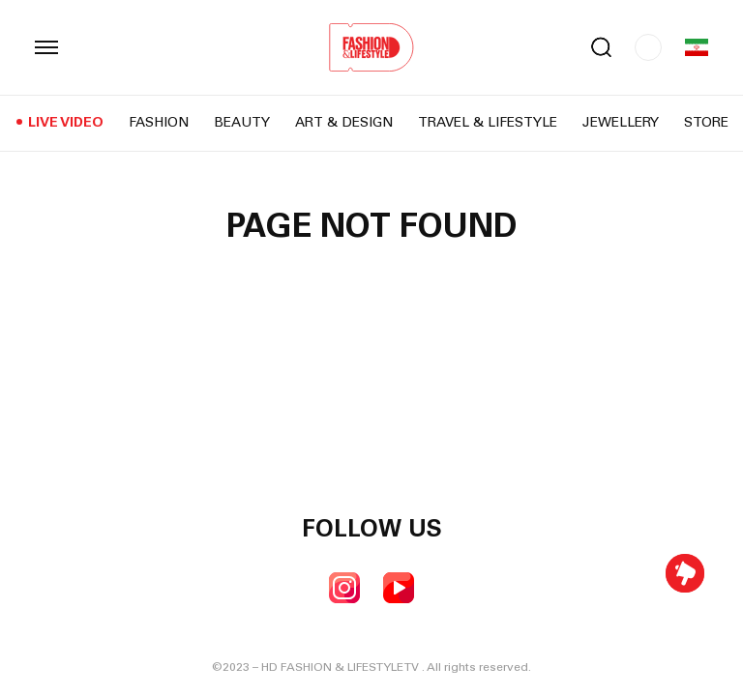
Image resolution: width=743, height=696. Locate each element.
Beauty (242, 123)
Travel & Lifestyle (487, 123)
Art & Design (344, 123)
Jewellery (620, 123)
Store (706, 123)
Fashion (159, 123)
